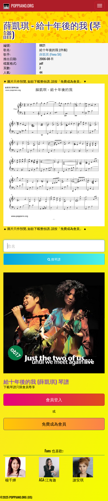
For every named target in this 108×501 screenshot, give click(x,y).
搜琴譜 (54, 259)
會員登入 (54, 399)
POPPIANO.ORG (18, 6)
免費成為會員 (54, 424)
